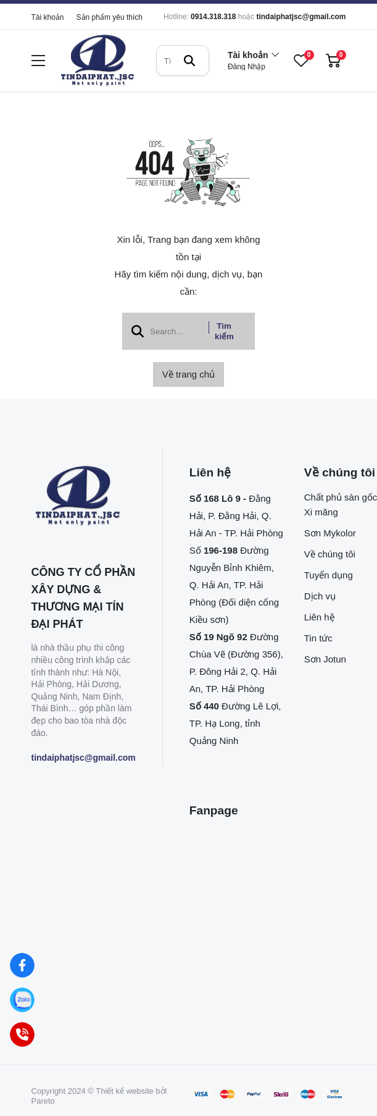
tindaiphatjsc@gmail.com (301, 16)
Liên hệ (319, 617)
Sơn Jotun (325, 659)
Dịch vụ (320, 596)
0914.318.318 (213, 16)
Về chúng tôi (329, 554)
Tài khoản (47, 17)
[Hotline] (22, 1034)
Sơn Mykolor (330, 533)
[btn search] (189, 60)
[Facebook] (22, 965)
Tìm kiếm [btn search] (224, 331)
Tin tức (318, 638)
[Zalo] (22, 999)
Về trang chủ (188, 374)
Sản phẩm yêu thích (110, 17)
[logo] (97, 61)
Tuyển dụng (328, 575)
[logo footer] (83, 497)
